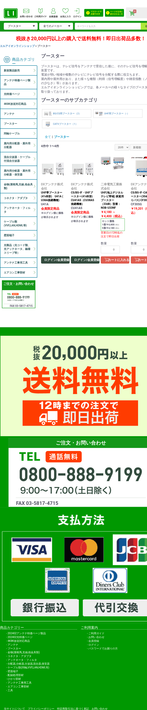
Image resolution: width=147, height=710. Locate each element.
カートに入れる (118, 259)
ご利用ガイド (96, 633)
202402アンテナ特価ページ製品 (27, 633)
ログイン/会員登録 (57, 260)
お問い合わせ (96, 637)
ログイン (93, 644)
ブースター (61, 137)
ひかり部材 (14, 678)
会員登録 (93, 640)
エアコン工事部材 (18, 686)
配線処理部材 (16, 675)
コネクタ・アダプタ (20, 656)
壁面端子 (13, 671)
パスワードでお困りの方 (103, 648)
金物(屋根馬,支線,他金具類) (24, 652)
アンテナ (13, 644)
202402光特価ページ (20, 637)
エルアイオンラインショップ (17, 45)
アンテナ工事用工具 (20, 682)
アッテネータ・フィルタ (22, 659)
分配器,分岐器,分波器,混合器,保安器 (29, 663)
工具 (10, 690)
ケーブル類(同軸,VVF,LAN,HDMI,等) (28, 667)
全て (48, 137)
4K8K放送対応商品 (19, 640)
